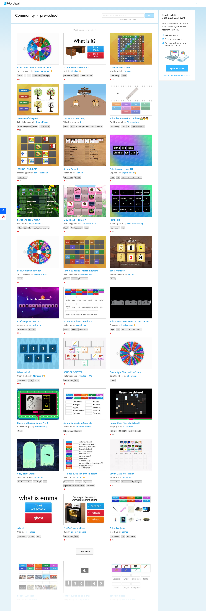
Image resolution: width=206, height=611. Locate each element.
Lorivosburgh (35, 325)
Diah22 (125, 532)
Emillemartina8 (41, 172)
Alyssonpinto (133, 122)
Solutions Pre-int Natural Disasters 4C (130, 321)
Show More (84, 551)
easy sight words (26, 473)
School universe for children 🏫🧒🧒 (129, 118)
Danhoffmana (42, 122)
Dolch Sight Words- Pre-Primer (126, 372)
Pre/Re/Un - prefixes (74, 528)
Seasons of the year (27, 118)
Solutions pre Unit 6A (28, 219)
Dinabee (74, 71)
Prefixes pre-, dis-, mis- (29, 321)
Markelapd (38, 376)
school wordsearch (120, 67)
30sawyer (128, 71)
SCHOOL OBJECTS (72, 372)
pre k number (117, 270)
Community (25, 15)
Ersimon (79, 172)
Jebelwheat (132, 376)
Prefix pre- (115, 219)
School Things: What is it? (76, 67)
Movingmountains (42, 71)
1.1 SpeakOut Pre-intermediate (80, 473)
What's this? (23, 372)
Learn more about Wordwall (177, 75)
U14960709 (128, 426)
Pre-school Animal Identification (34, 67)
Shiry (82, 122)
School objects (117, 528)
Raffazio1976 (86, 376)
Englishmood (128, 172)
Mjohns (131, 274)
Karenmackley (40, 274)
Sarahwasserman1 (88, 223)
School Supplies (71, 169)
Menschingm (86, 274)
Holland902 (30, 532)
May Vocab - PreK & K (74, 219)
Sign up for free (177, 68)
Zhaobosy (38, 477)
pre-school (49, 15)
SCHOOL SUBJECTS (27, 169)
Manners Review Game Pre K (32, 422)
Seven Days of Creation (122, 473)
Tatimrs (79, 477)
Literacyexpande (78, 532)
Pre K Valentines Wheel (29, 270)
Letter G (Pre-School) (74, 118)
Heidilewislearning (135, 223)
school (20, 528)
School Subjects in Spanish (77, 422)
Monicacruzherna (83, 426)
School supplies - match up (77, 321)
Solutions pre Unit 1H (121, 169)
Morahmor (128, 477)
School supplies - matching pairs (80, 270)
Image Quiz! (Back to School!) (125, 422)
